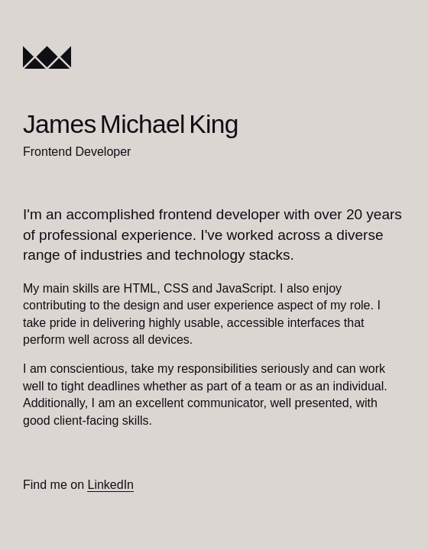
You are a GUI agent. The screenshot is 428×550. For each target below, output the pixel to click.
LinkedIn (110, 484)
